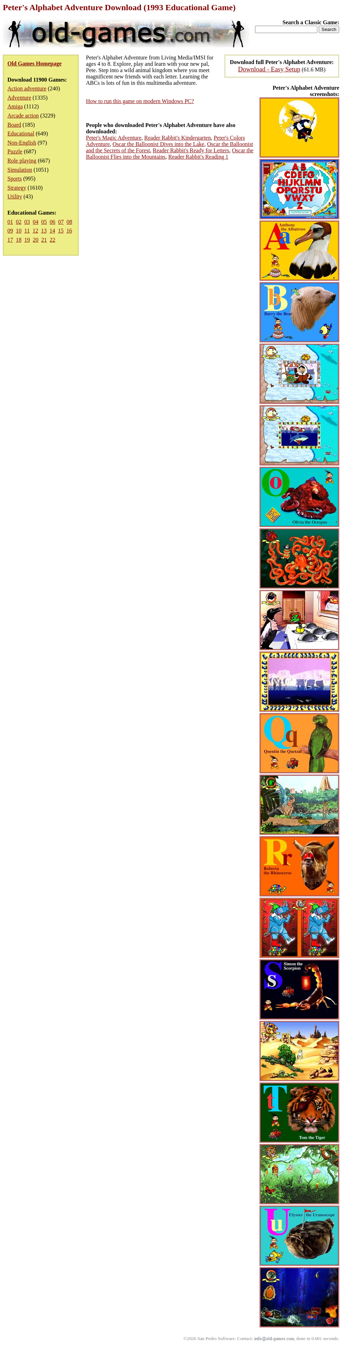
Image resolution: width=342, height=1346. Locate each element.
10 (18, 231)
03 (27, 222)
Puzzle (15, 151)
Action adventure (26, 88)
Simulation (19, 170)
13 (43, 231)
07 (61, 222)
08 (69, 222)
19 (27, 240)
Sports (14, 179)
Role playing (21, 161)
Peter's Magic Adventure (114, 138)
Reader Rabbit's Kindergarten (177, 138)
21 (44, 240)
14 (52, 231)
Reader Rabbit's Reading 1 (198, 157)
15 (60, 231)
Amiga (15, 106)
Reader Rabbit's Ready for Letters (191, 150)
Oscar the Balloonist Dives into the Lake (158, 144)
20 (35, 240)
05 (44, 222)
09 (10, 231)
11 (27, 231)
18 (18, 240)
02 (18, 222)
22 (52, 240)
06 (52, 222)
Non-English (21, 143)
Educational (20, 133)
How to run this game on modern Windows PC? (140, 101)
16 (69, 231)
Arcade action (23, 116)
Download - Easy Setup (269, 69)
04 (35, 222)
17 (10, 240)
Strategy (16, 188)
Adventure (19, 98)
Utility (14, 196)
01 (10, 222)
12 (35, 231)
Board (14, 125)
